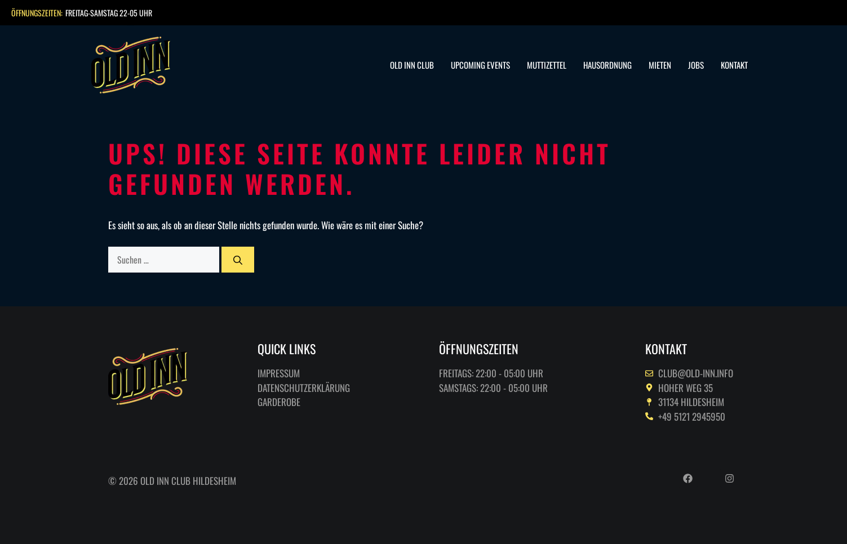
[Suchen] (237, 260)
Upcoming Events (480, 65)
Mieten (660, 65)
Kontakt (734, 65)
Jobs (696, 65)
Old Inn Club (412, 65)
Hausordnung (607, 65)
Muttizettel (546, 65)
